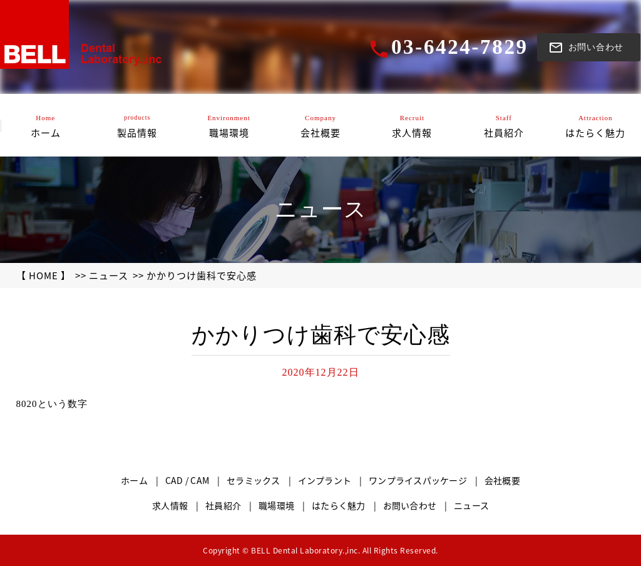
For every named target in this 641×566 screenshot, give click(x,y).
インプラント (325, 480)
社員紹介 (223, 505)
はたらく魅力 (339, 505)
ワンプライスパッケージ (418, 480)
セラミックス (253, 480)
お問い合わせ (410, 505)
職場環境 (276, 505)
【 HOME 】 (43, 275)
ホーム (134, 480)
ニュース (108, 275)
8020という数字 (52, 404)
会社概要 (502, 480)
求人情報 (170, 505)
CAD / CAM (187, 480)
